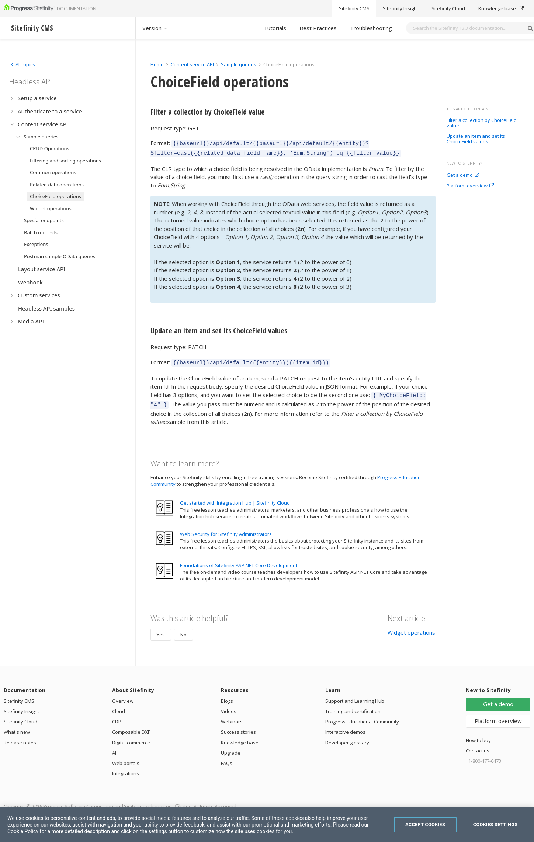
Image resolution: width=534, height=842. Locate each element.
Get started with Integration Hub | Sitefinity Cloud (235, 497)
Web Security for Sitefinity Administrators (226, 528)
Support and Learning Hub (354, 695)
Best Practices (318, 28)
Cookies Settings (495, 824)
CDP (116, 716)
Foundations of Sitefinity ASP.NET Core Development (238, 560)
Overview (123, 695)
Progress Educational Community (362, 716)
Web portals (125, 757)
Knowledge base (240, 737)
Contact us (477, 745)
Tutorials (275, 28)
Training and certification (353, 705)
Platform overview (470, 186)
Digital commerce (131, 737)
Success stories (238, 726)
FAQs (226, 757)
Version (155, 28)
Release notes (20, 737)
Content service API (192, 64)
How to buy (478, 735)
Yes (161, 629)
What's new (17, 726)
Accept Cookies (425, 824)
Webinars (232, 716)
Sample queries (238, 64)
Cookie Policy (22, 831)
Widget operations (411, 627)
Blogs (227, 695)
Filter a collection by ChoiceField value (482, 123)
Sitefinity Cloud (20, 716)
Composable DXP (131, 726)
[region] (267, 824)
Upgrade (230, 747)
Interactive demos (345, 726)
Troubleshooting (371, 28)
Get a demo (463, 175)
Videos (228, 705)
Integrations (125, 768)
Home (157, 64)
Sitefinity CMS (19, 695)
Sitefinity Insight (21, 705)
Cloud (118, 705)
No (183, 629)
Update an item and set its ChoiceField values (476, 139)
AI (114, 747)
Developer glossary (347, 737)
